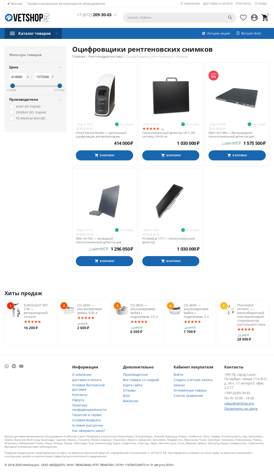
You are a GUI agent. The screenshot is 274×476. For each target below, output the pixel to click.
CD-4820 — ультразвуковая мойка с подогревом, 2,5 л (144, 311)
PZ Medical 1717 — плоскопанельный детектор (168, 240)
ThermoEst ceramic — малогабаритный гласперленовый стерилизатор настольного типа (251, 315)
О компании (190, 3)
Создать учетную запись (193, 380)
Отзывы (261, 3)
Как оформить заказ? (88, 430)
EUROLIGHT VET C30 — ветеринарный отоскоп (36, 311)
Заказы (179, 385)
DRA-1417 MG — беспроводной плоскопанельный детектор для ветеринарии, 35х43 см (231, 134)
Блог (126, 395)
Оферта (78, 400)
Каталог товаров (34, 33)
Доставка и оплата (218, 3)
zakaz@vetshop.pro (239, 403)
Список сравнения (188, 395)
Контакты (243, 3)
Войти (178, 374)
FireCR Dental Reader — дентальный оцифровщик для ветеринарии (101, 134)
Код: (80, 124)
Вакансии (130, 401)
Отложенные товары (190, 390)
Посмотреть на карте (241, 408)
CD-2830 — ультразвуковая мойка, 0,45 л (89, 309)
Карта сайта (132, 385)
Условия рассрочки (87, 425)
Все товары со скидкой (141, 380)
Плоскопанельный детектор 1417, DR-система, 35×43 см (169, 134)
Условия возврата (86, 420)
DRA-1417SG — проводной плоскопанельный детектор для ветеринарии (98, 240)
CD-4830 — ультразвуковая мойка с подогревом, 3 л (196, 311)
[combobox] (179, 18)
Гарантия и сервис (87, 415)
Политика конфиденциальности (89, 407)
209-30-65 (94, 14)
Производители (135, 374)
